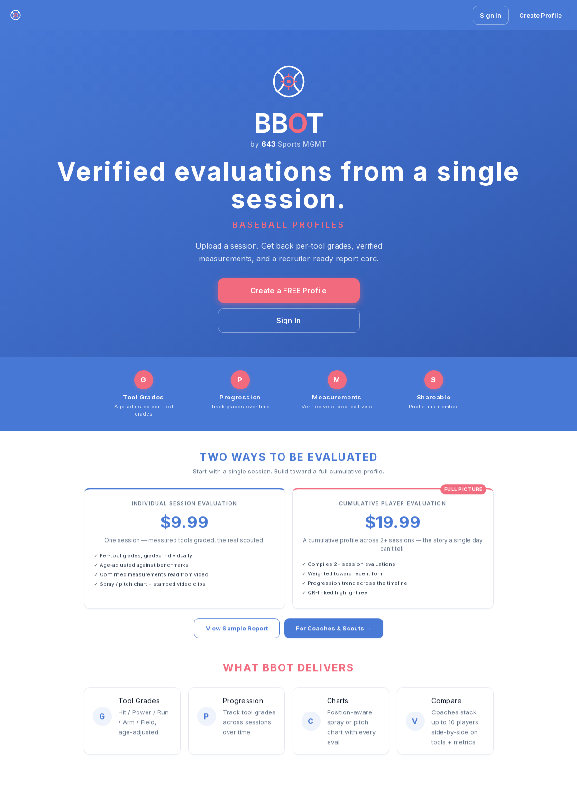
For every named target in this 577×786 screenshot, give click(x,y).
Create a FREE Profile (288, 290)
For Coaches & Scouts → (334, 629)
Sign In (491, 15)
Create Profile (540, 15)
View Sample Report (237, 629)
